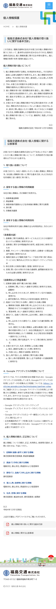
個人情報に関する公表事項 (22, 533)
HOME (6, 27)
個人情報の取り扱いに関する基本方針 (27, 524)
